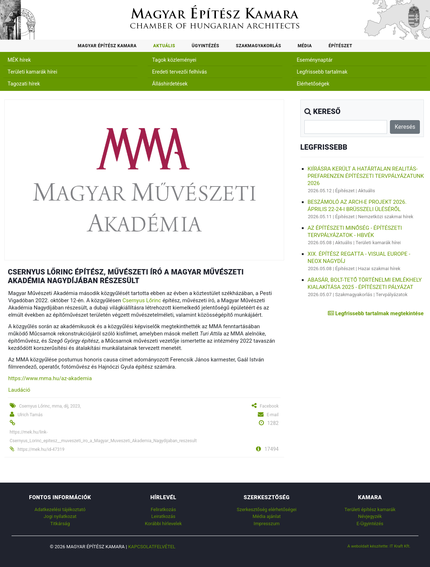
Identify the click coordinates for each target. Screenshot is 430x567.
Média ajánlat (267, 516)
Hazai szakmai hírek (379, 268)
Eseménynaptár (315, 60)
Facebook (269, 406)
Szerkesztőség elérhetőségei (266, 509)
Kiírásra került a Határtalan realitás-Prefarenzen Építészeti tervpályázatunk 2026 (366, 176)
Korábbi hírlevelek (163, 523)
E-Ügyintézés (369, 523)
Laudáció (19, 390)
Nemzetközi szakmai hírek (385, 216)
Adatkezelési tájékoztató (60, 509)
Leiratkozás (163, 516)
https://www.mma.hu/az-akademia (50, 378)
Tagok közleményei (174, 60)
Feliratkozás (163, 509)
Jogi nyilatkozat (60, 516)
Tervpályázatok (392, 294)
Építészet (340, 45)
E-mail (273, 414)
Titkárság (60, 523)
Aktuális (164, 45)
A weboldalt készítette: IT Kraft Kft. (379, 546)
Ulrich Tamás (30, 414)
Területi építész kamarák (369, 509)
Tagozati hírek (24, 84)
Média (305, 45)
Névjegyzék (370, 516)
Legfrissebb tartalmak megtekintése (376, 313)
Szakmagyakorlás (258, 45)
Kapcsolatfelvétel (151, 546)
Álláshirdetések (169, 84)
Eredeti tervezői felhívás (179, 72)
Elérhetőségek (313, 84)
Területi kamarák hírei (32, 72)
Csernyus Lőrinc (141, 300)
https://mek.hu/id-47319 (41, 449)
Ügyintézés (205, 45)
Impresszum (267, 523)
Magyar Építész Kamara (107, 45)
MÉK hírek (19, 60)
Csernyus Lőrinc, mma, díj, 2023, (50, 406)
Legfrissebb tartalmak (322, 72)
